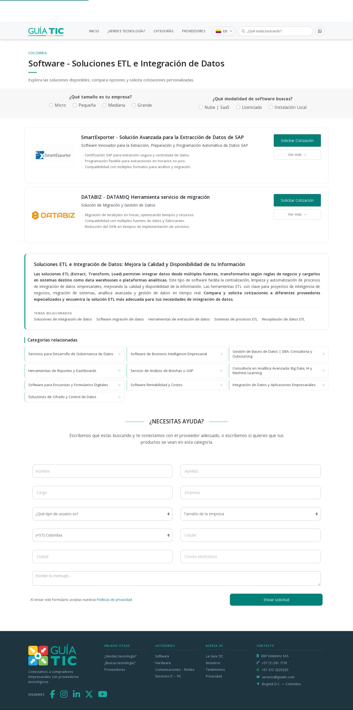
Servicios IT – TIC (168, 676)
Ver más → (297, 154)
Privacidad (214, 676)
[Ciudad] (102, 556)
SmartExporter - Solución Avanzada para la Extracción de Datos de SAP (162, 137)
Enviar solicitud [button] (276, 599)
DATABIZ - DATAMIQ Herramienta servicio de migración (145, 197)
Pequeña (87, 105)
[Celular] (251, 535)
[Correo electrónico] (251, 556)
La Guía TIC (214, 656)
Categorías (165, 646)
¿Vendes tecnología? (120, 656)
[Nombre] (102, 471)
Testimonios (215, 669)
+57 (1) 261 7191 (275, 663)
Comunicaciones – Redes (174, 669)
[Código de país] (102, 535)
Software (162, 656)
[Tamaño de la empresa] (251, 514)
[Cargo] (102, 492)
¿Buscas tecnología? (119, 663)
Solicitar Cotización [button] (297, 140)
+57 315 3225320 (275, 670)
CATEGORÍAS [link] (164, 31)
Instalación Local (290, 107)
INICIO (94, 31)
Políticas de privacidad (114, 599)
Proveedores (114, 669)
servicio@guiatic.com (278, 677)
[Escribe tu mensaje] (176, 578)
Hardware (163, 663)
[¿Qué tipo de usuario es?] (102, 514)
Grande (145, 105)
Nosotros (213, 663)
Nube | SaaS (217, 107)
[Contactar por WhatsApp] (320, 31)
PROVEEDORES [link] (193, 31)
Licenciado (252, 107)
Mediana (116, 105)
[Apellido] (251, 471)
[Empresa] (251, 492)
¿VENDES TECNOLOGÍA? (126, 31)
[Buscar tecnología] (275, 31)
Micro (60, 105)
